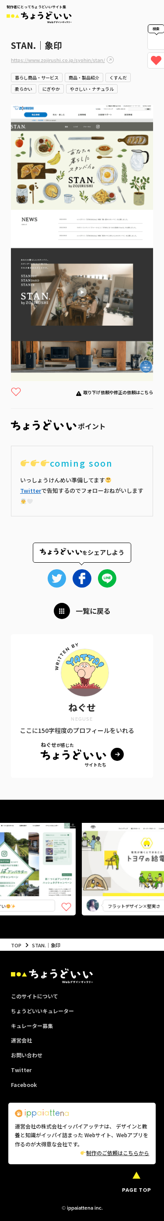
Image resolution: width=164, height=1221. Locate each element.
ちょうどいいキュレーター (42, 1011)
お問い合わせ (26, 1055)
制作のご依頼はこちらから (114, 1152)
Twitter (30, 490)
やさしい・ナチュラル (92, 89)
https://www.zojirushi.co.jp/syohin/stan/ (58, 59)
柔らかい (23, 89)
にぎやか (51, 89)
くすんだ (118, 77)
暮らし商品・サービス (37, 77)
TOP (16, 945)
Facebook (24, 1084)
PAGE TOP (136, 1190)
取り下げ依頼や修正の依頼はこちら (118, 392)
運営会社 (21, 1040)
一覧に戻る (93, 610)
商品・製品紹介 (84, 77)
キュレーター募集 (32, 1025)
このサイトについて (34, 996)
